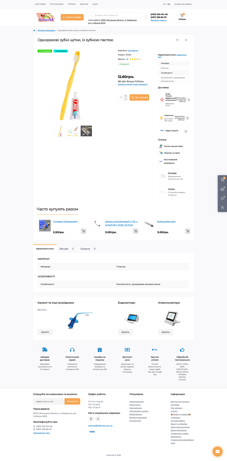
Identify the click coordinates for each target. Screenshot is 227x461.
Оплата (72, 4)
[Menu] (72, 17)
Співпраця (175, 417)
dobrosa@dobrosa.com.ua (100, 425)
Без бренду (133, 50)
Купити (45, 332)
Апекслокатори (136, 402)
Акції (95, 4)
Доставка (40, 4)
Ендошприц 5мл (166, 221)
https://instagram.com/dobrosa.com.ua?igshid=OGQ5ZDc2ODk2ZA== (98, 419)
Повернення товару (180, 433)
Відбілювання (135, 414)
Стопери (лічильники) (65, 221)
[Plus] (125, 95)
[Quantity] (121, 97)
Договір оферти (178, 421)
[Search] (91, 15)
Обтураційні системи (138, 411)
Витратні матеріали (46, 30)
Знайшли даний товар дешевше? (133, 84)
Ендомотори (135, 421)
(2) (127, 59)
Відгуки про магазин (180, 402)
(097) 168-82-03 (158, 17)
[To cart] (83, 231)
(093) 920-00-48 (159, 14)
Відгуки (84, 4)
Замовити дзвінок (158, 20)
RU (164, 4)
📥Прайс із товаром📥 (181, 414)
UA (168, 4)
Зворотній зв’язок (179, 430)
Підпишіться (72, 401)
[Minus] (125, 99)
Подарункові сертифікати (182, 440)
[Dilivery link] (189, 100)
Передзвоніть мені (41, 433)
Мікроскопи (134, 405)
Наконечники (135, 408)
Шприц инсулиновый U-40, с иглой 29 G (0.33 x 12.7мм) (121, 223)
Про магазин (57, 4)
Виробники (176, 437)
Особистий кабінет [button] (183, 4)
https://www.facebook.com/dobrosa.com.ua (91, 419)
